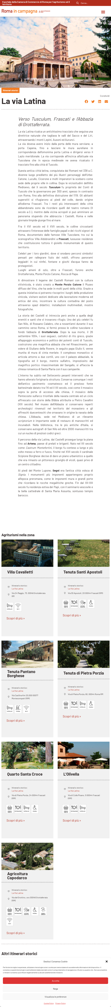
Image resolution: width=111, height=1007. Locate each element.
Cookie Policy (49, 1003)
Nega (55, 988)
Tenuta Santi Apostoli (82, 571)
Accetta (55, 980)
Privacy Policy (60, 1003)
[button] (106, 961)
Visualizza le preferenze (55, 996)
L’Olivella (71, 774)
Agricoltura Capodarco (17, 875)
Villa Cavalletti (20, 571)
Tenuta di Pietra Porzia (83, 672)
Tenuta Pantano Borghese (21, 673)
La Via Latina (17, 588)
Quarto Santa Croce (24, 774)
